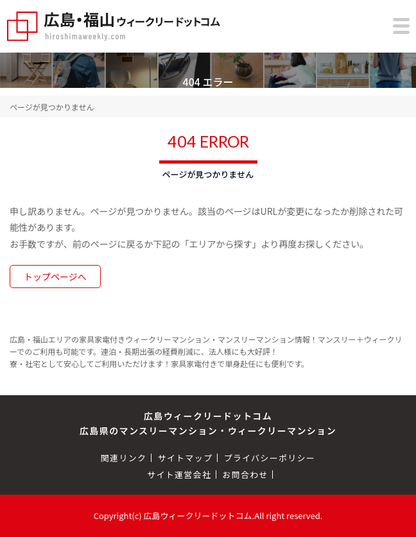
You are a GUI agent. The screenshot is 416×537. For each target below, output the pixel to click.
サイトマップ (184, 458)
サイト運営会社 (179, 474)
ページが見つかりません (52, 106)
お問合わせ (245, 474)
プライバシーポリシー (269, 458)
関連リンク (124, 458)
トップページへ (55, 276)
